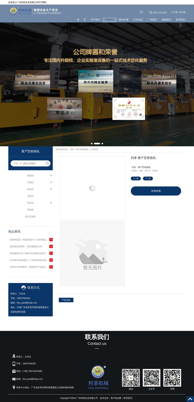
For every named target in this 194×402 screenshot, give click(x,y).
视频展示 (166, 19)
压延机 (30, 209)
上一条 (136, 178)
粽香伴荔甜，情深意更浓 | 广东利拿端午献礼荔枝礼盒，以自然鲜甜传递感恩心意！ (31, 239)
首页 (72, 149)
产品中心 (109, 19)
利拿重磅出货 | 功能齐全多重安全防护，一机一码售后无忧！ (31, 253)
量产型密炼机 (82, 149)
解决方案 (124, 19)
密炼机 (30, 175)
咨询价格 (156, 191)
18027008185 (23, 298)
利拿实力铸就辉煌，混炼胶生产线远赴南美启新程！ (31, 267)
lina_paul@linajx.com (27, 303)
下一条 (148, 178)
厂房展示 (152, 19)
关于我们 (95, 19)
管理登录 (127, 398)
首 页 (81, 19)
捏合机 (30, 196)
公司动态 (138, 19)
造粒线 (30, 203)
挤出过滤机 (30, 216)
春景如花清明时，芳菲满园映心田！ (27, 246)
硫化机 (30, 189)
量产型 (147, 171)
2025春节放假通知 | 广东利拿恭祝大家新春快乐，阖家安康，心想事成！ (31, 260)
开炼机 (30, 182)
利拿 (141, 171)
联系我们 (181, 19)
